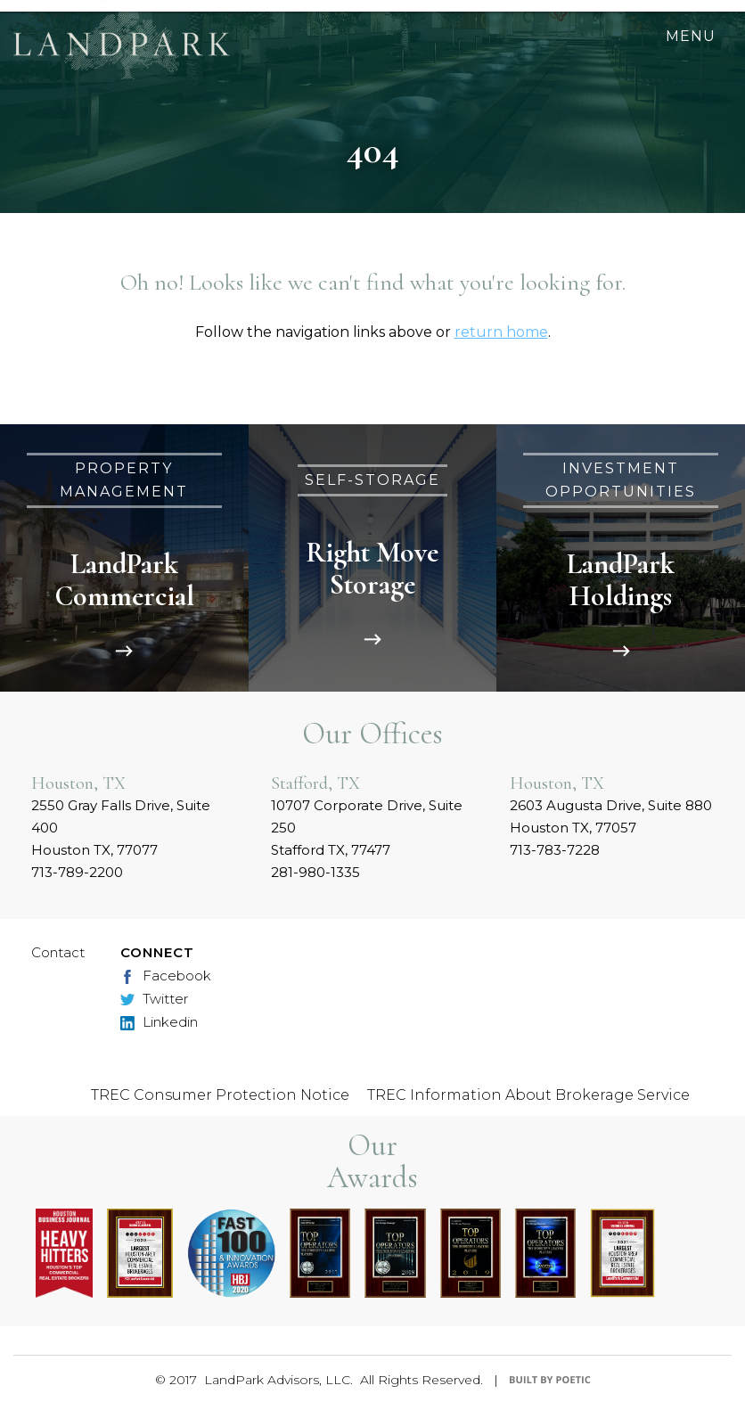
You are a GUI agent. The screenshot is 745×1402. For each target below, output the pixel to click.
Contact (58, 952)
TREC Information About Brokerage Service (528, 1094)
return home (501, 332)
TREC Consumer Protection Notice (220, 1094)
